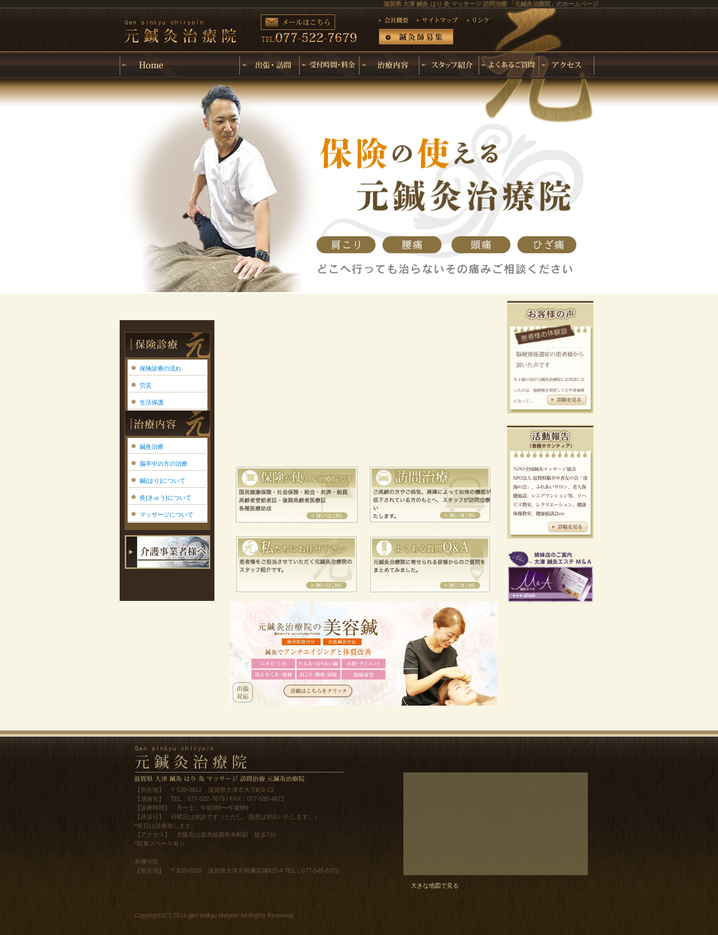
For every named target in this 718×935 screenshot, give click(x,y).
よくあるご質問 (508, 65)
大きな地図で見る (435, 885)
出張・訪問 (269, 65)
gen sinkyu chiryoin (213, 915)
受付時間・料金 (329, 65)
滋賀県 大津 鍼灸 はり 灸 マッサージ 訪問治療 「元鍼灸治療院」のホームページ (490, 3)
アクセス (568, 65)
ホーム (150, 65)
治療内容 (389, 65)
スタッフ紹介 (449, 65)
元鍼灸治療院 (209, 57)
